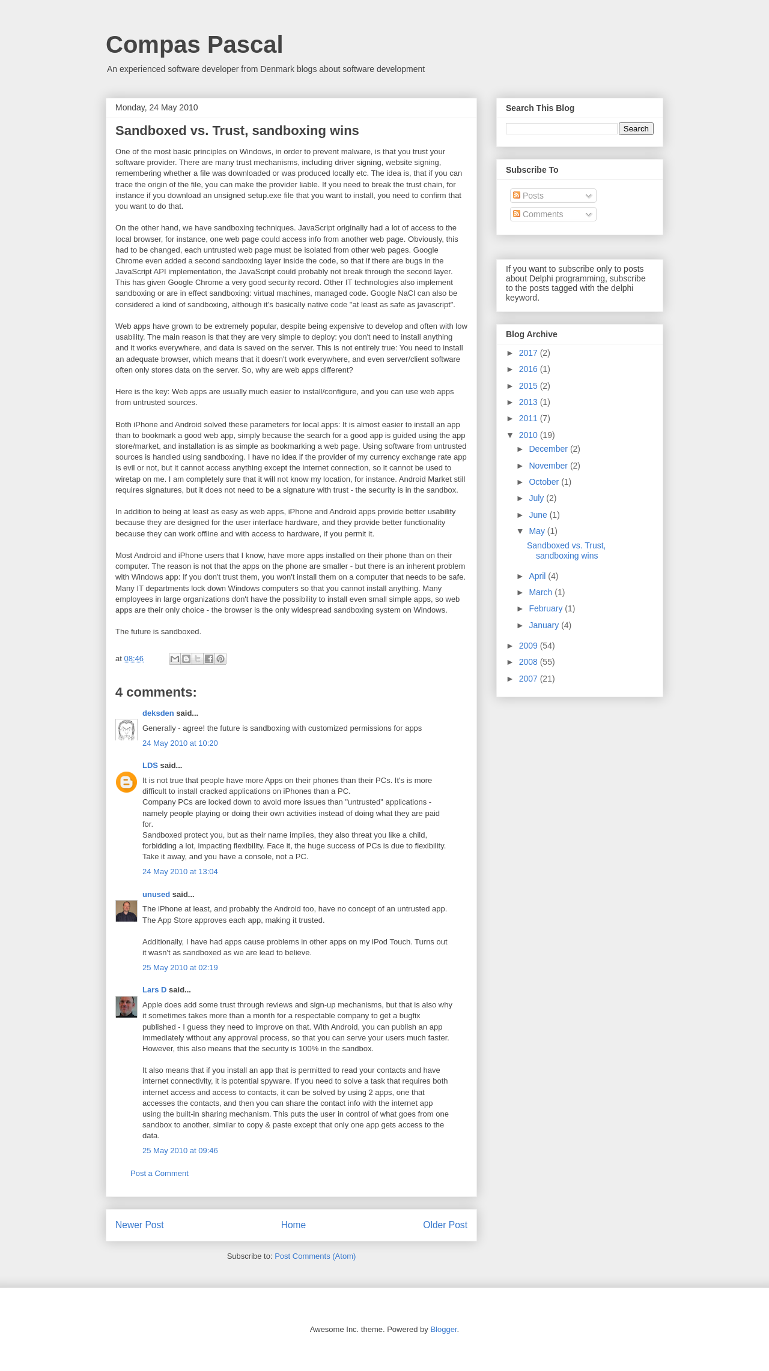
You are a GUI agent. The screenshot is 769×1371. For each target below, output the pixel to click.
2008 (529, 662)
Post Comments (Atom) (315, 1256)
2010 (529, 435)
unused (156, 894)
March (542, 592)
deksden (158, 713)
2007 (529, 678)
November (549, 465)
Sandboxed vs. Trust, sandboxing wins (566, 550)
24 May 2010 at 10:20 (180, 743)
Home (293, 1225)
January (545, 625)
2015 (529, 386)
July (537, 498)
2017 (529, 353)
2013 (529, 402)
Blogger (443, 1329)
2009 (529, 645)
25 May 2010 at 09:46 (180, 1150)
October (545, 482)
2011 (529, 418)
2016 (529, 369)
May (538, 531)
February (547, 608)
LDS (150, 765)
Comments (538, 214)
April (538, 576)
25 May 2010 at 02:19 (180, 967)
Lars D (154, 989)
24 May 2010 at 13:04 (180, 871)
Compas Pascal (195, 44)
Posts (528, 195)
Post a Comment (159, 1173)
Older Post (445, 1225)
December (549, 449)
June (539, 515)
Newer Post (139, 1225)
